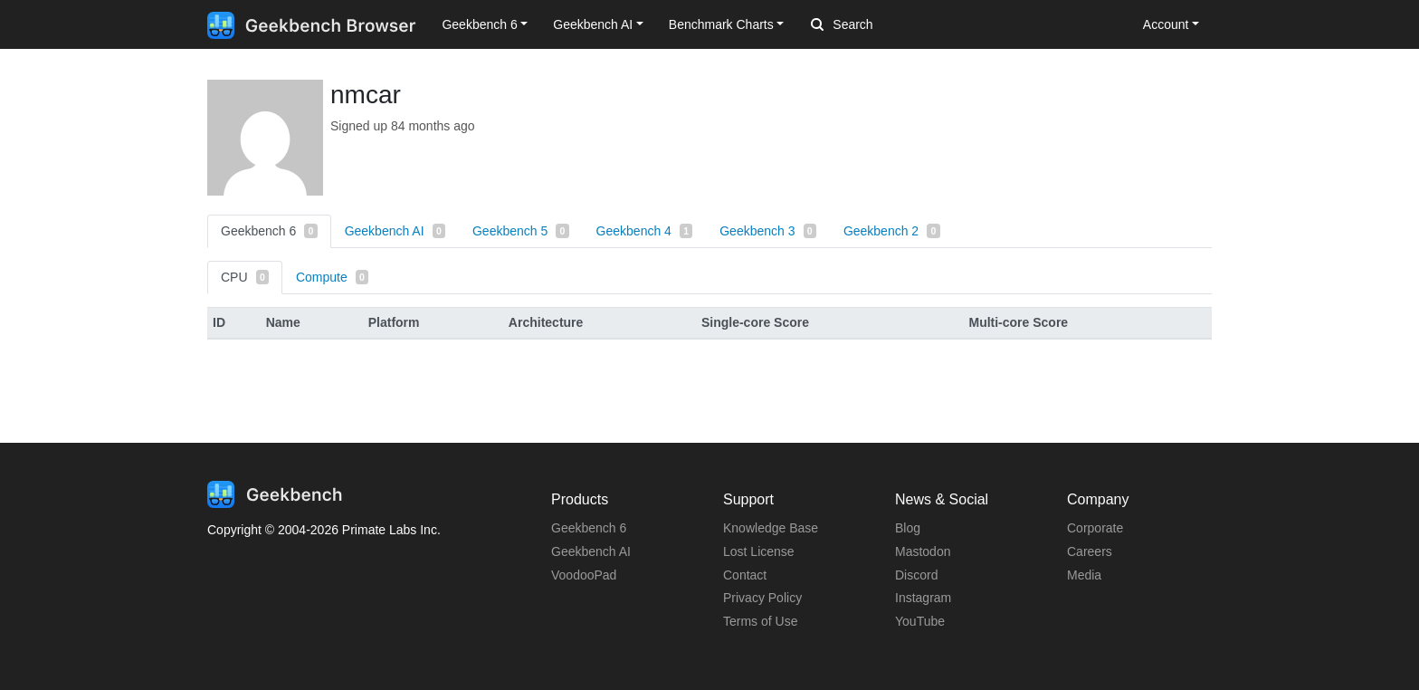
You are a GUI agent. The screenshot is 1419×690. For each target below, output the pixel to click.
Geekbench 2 (891, 231)
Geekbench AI (395, 231)
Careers (1089, 551)
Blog (907, 528)
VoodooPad (583, 575)
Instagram (923, 597)
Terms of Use (760, 621)
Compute (332, 277)
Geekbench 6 (269, 231)
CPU (245, 277)
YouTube (920, 621)
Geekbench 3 (767, 231)
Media (1084, 575)
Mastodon (922, 551)
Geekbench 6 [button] (479, 24)
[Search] (906, 25)
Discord (916, 575)
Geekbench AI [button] (593, 24)
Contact (745, 575)
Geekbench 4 (644, 231)
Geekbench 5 (520, 231)
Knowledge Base (770, 528)
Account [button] (1166, 24)
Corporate (1095, 528)
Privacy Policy (762, 597)
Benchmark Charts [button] (721, 24)
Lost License (759, 551)
